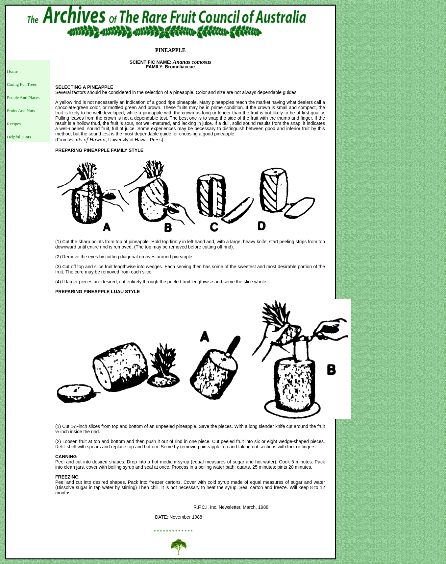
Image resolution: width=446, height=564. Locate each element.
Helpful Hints (19, 136)
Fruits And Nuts (21, 110)
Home (12, 71)
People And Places (23, 97)
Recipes (14, 123)
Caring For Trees (22, 84)
